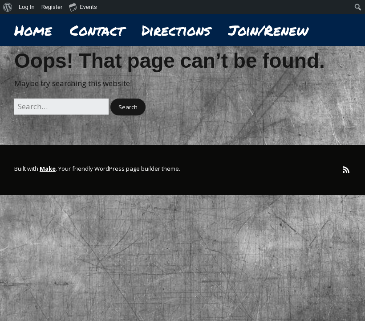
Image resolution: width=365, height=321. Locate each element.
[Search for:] (61, 107)
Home (33, 30)
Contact (97, 30)
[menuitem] (8, 7)
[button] (128, 107)
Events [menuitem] (83, 6)
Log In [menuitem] (27, 7)
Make (48, 169)
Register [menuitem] (52, 7)
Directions (176, 30)
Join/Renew (268, 30)
